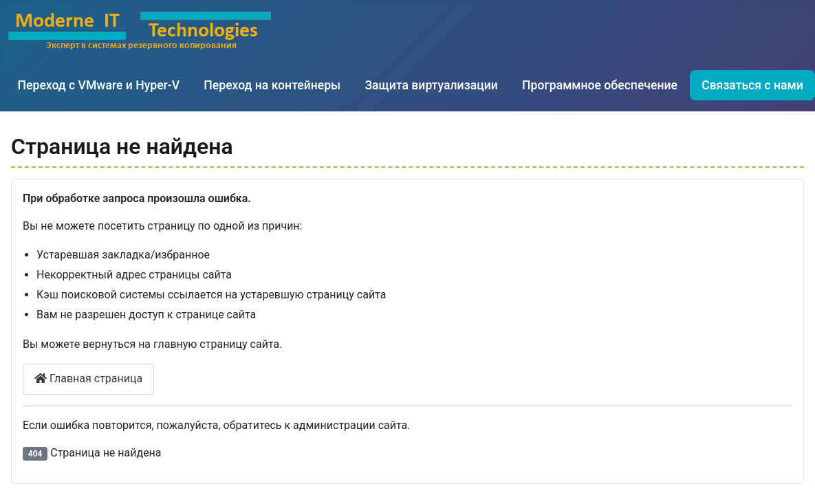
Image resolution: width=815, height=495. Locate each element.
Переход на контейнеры (272, 85)
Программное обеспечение (599, 85)
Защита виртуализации (431, 85)
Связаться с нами (752, 85)
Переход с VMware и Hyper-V (99, 85)
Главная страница (88, 378)
